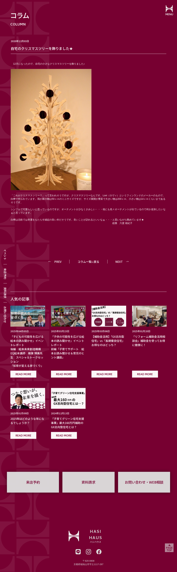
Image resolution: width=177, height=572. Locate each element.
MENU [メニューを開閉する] (169, 14)
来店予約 (5, 273)
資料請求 (5, 292)
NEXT (119, 261)
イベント (5, 254)
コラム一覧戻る (88, 261)
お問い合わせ (5, 314)
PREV (58, 261)
